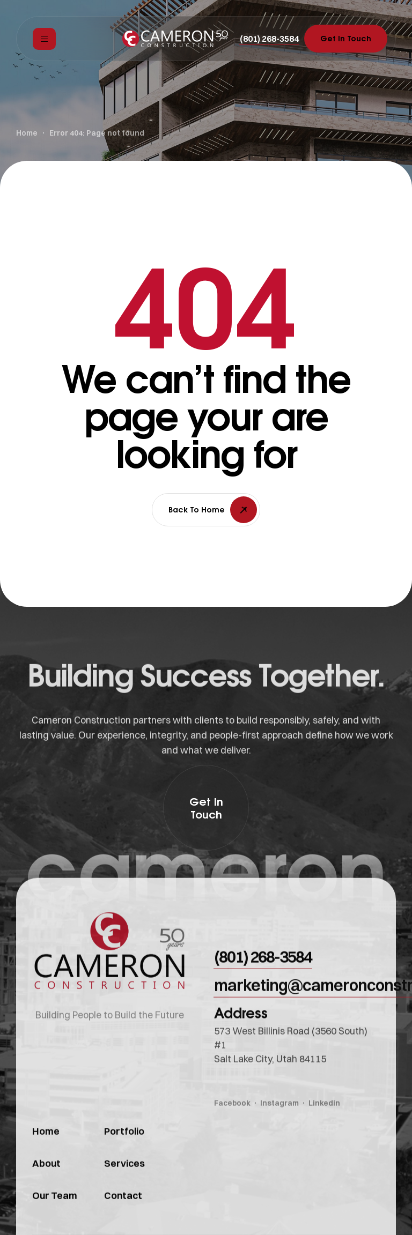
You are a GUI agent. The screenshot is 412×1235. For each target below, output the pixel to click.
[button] (269, 38)
